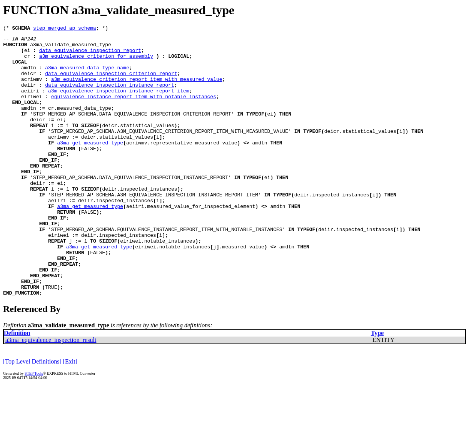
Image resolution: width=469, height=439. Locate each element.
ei (27, 54)
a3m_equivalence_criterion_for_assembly (96, 61)
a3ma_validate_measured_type (70, 47)
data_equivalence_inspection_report (90, 54)
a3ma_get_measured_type (90, 165)
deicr (28, 82)
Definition (17, 386)
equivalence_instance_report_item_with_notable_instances (133, 110)
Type (377, 386)
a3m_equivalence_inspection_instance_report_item (118, 103)
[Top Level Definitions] (32, 414)
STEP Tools (34, 426)
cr (27, 61)
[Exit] (70, 414)
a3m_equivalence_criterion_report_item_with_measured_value (136, 89)
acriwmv (31, 89)
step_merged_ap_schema (64, 28)
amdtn (28, 75)
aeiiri (30, 103)
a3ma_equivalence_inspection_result (50, 393)
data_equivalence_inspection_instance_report (109, 96)
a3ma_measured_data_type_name (87, 75)
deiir (28, 96)
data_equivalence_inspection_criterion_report (111, 82)
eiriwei (31, 110)
